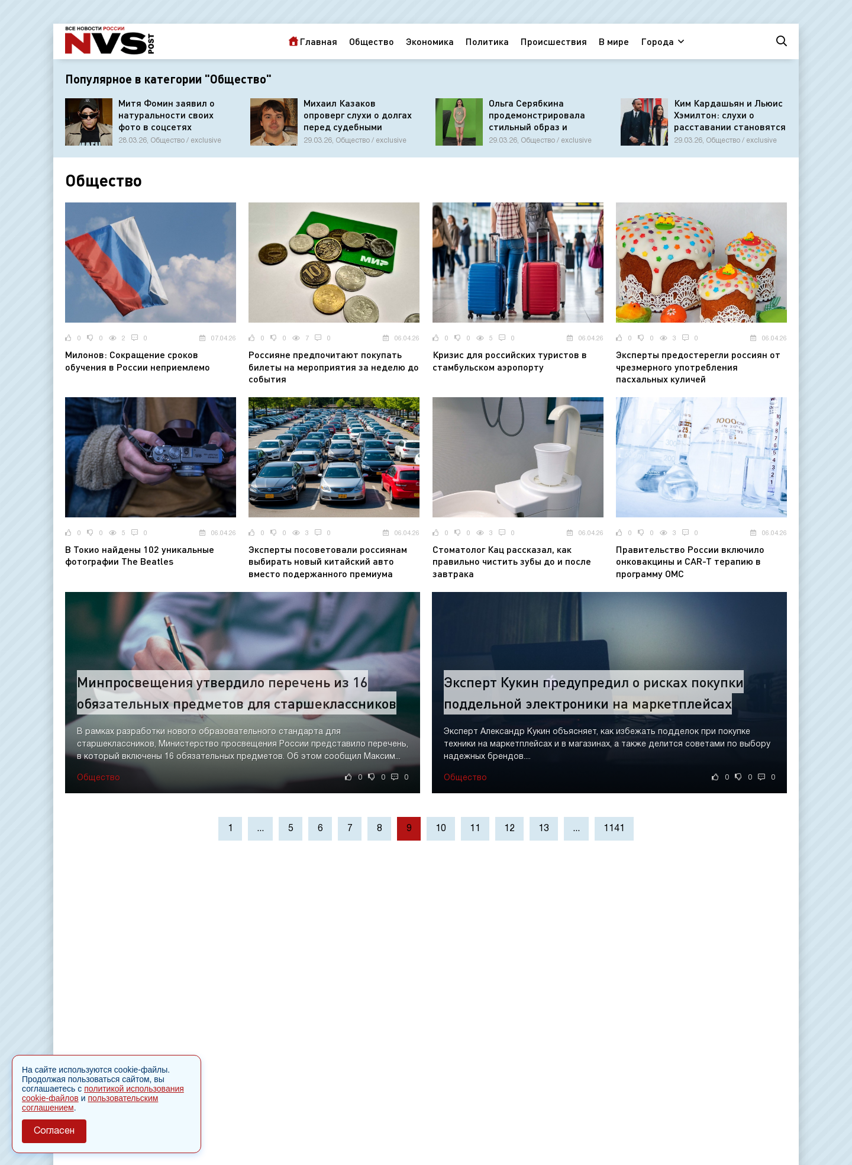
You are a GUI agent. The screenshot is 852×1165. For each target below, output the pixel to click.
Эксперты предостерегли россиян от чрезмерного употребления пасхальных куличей (698, 367)
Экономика (430, 41)
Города (657, 41)
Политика (487, 41)
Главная (318, 41)
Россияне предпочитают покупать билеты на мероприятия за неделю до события (333, 367)
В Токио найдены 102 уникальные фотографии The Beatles (139, 555)
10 (440, 829)
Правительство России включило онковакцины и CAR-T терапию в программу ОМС (690, 561)
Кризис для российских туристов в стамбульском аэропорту (510, 360)
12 (509, 829)
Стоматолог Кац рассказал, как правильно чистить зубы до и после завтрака (512, 561)
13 (543, 829)
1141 (614, 829)
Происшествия (554, 41)
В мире (614, 41)
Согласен (54, 1131)
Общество (371, 41)
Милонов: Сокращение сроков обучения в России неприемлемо (137, 360)
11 (475, 829)
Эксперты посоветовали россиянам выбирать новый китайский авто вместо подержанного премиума (327, 561)
